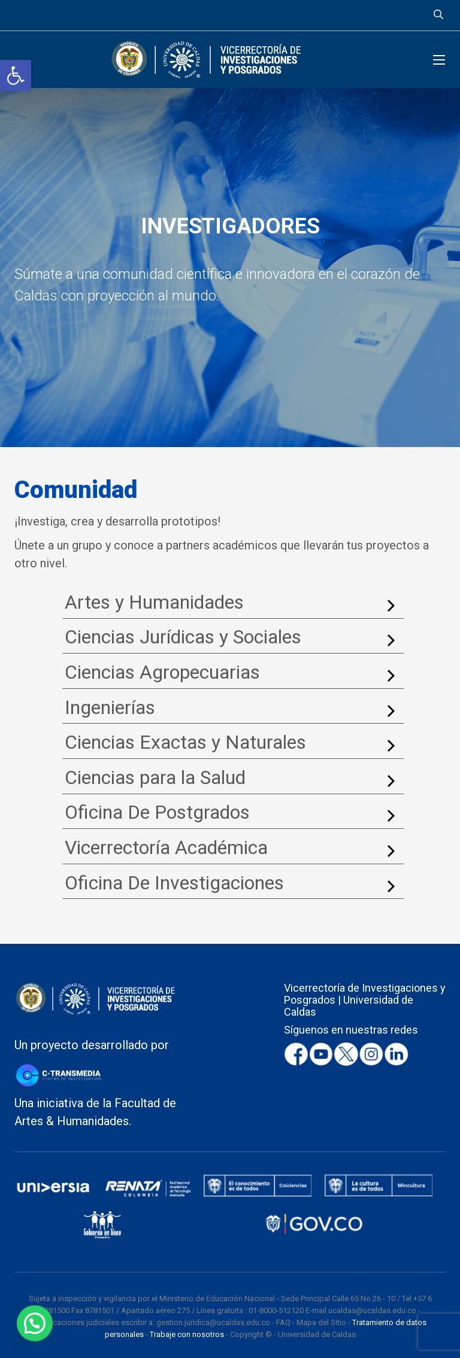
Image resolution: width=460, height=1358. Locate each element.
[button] (15, 75)
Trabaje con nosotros (187, 1334)
